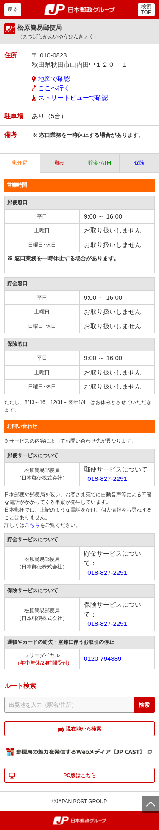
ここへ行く (54, 87)
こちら (32, 525)
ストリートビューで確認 (73, 97)
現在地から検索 (83, 729)
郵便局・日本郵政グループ (79, 9)
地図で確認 (54, 78)
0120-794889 (102, 658)
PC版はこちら (79, 776)
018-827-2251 (107, 478)
